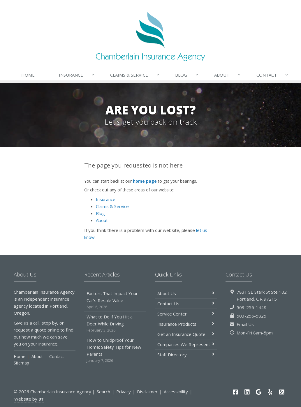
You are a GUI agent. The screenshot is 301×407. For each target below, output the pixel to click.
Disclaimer (147, 391)
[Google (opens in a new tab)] (258, 392)
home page (145, 181)
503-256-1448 (251, 307)
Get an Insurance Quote (186, 334)
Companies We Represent (186, 344)
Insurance (77, 75)
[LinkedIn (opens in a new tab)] (247, 392)
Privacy (123, 391)
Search (103, 391)
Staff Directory (186, 354)
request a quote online (36, 330)
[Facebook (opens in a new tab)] (235, 392)
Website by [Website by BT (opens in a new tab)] (29, 399)
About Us (186, 293)
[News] (282, 392)
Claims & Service (135, 75)
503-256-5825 (251, 316)
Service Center (186, 314)
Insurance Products (186, 324)
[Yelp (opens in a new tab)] (270, 392)
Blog (187, 75)
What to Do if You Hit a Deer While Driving (115, 323)
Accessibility (176, 391)
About (227, 75)
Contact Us (186, 303)
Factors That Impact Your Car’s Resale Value (115, 300)
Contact (272, 75)
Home (28, 75)
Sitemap (21, 363)
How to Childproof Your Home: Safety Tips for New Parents (115, 350)
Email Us (245, 324)
